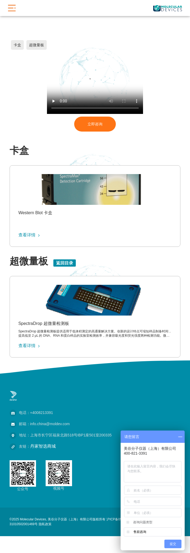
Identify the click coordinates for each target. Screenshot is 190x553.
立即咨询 (95, 124)
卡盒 (17, 45)
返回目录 (64, 263)
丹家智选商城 (43, 446)
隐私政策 (45, 524)
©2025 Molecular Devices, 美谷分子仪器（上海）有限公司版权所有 (58, 519)
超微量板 (36, 45)
